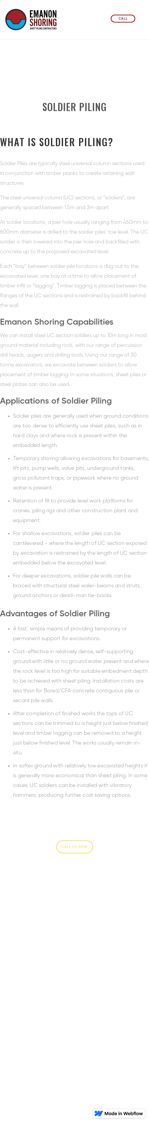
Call (123, 18)
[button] (141, 19)
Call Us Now (75, 847)
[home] (31, 22)
